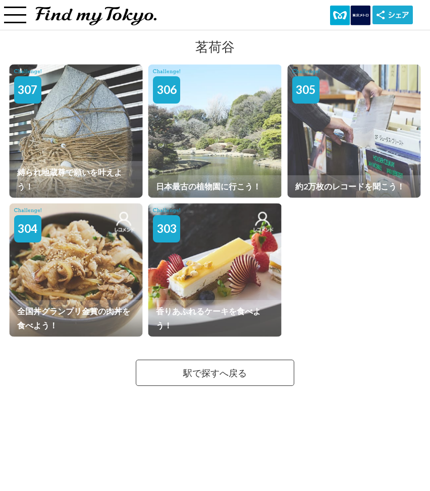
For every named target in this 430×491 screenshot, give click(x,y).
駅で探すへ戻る (215, 372)
